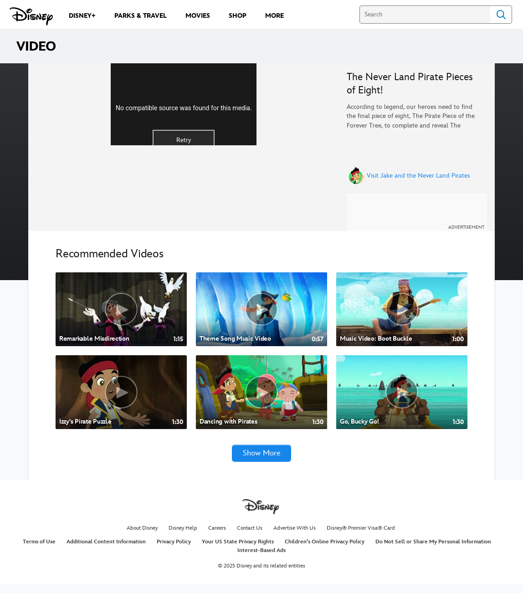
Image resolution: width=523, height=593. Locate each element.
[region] (183, 150)
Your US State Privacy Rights (238, 550)
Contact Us (249, 536)
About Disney (142, 536)
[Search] (424, 14)
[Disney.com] (31, 16)
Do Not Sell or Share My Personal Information (433, 550)
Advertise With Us (294, 536)
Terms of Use (39, 550)
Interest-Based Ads (261, 559)
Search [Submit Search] (501, 14)
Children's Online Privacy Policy (324, 550)
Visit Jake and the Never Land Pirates (418, 175)
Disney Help (183, 536)
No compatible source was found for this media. (184, 154)
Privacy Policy (174, 550)
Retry (183, 186)
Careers (217, 536)
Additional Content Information (106, 550)
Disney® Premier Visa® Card (361, 536)
